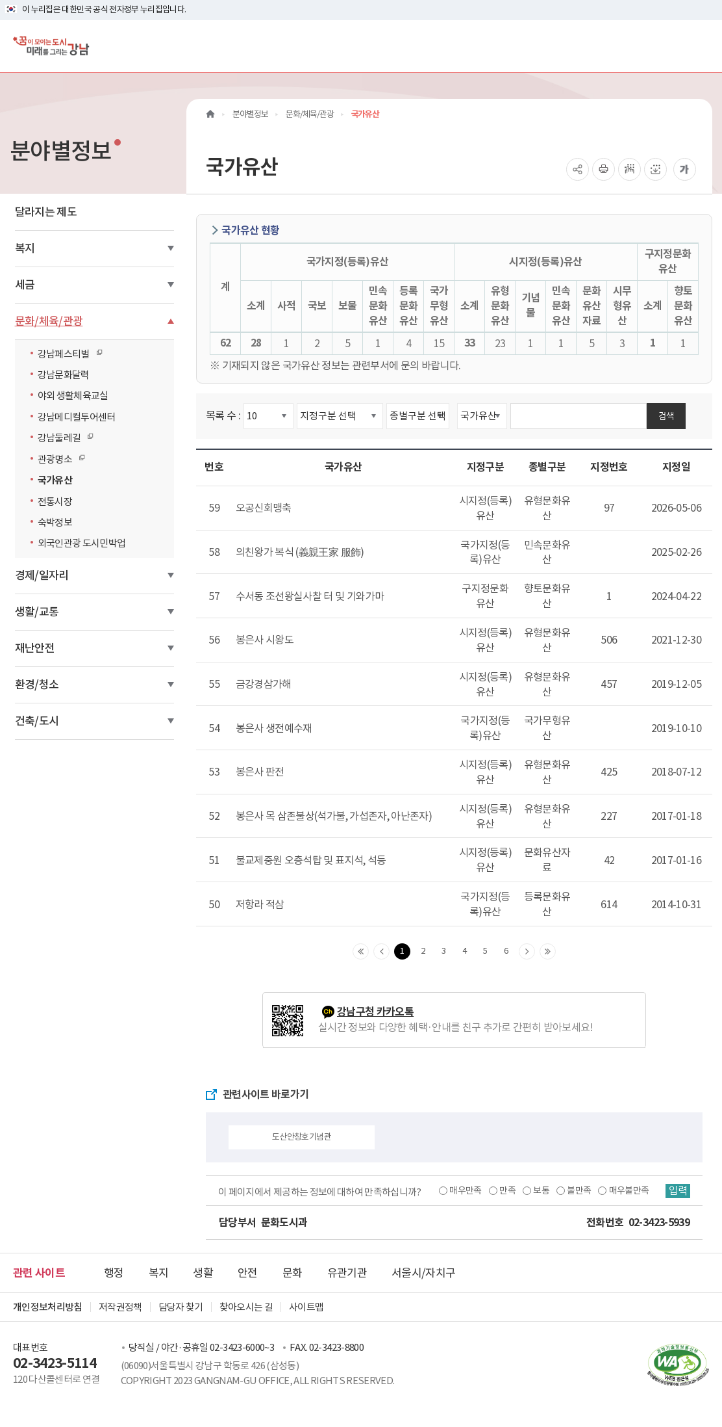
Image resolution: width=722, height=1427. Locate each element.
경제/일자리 (42, 575)
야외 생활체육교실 (73, 395)
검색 (666, 416)
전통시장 (55, 501)
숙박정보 (55, 522)
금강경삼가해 (264, 683)
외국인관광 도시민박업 (82, 543)
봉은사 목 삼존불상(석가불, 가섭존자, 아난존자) (334, 815)
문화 (292, 1273)
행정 (114, 1273)
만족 (506, 1190)
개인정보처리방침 (47, 1307)
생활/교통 (37, 612)
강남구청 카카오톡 (375, 1012)
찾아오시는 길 (246, 1307)
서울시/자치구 (423, 1273)
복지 (25, 248)
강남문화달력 (64, 375)
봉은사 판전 (260, 771)
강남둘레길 (63, 437)
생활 (203, 1273)
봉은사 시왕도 (264, 639)
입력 (677, 1191)
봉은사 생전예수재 (274, 728)
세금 (25, 285)
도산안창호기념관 (301, 1136)
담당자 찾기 (180, 1307)
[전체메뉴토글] (701, 45)
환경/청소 (37, 684)
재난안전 (35, 648)
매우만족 (464, 1190)
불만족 (578, 1190)
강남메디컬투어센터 (77, 417)
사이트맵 (306, 1307)
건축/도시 (37, 721)
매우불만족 (628, 1190)
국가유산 (55, 480)
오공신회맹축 (264, 507)
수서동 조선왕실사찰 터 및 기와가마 (310, 596)
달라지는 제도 (46, 212)
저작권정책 (120, 1307)
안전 (248, 1273)
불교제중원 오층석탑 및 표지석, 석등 (311, 860)
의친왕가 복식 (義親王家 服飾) (300, 551)
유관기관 (347, 1273)
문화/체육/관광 (49, 321)
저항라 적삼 (260, 904)
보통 (540, 1190)
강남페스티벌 (67, 353)
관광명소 (58, 458)
